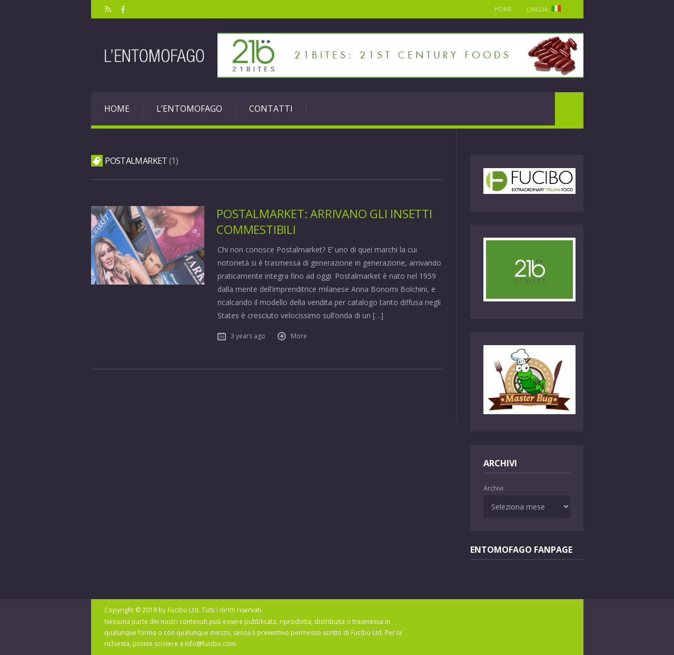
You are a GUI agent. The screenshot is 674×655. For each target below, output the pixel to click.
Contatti (271, 108)
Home (502, 9)
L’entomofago (189, 108)
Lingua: (547, 9)
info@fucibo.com (210, 643)
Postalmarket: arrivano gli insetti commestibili (324, 221)
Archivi (493, 488)
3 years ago (248, 335)
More (300, 335)
